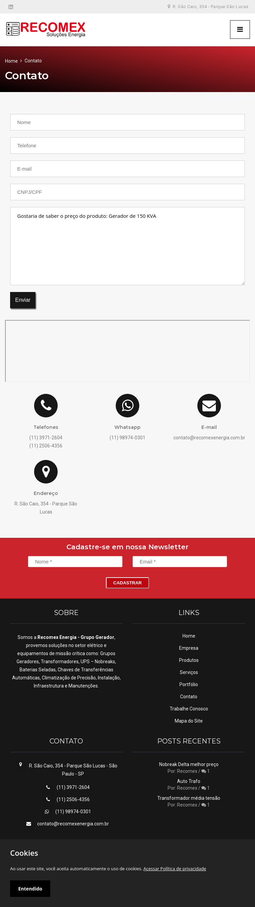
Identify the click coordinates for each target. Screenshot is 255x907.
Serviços (189, 672)
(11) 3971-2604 (73, 787)
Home (11, 61)
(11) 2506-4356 (73, 799)
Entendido (30, 888)
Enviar (22, 300)
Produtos (189, 660)
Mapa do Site (189, 721)
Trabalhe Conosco (189, 708)
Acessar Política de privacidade (174, 869)
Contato (188, 696)
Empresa (188, 648)
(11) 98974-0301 (73, 811)
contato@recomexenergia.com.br (73, 823)
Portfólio (188, 684)
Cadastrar (127, 582)
